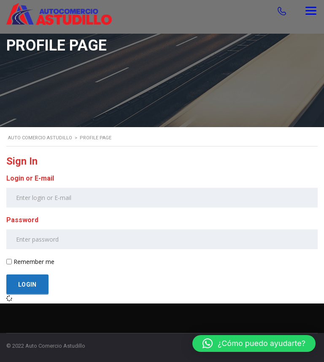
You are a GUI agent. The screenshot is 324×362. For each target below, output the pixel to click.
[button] (254, 343)
